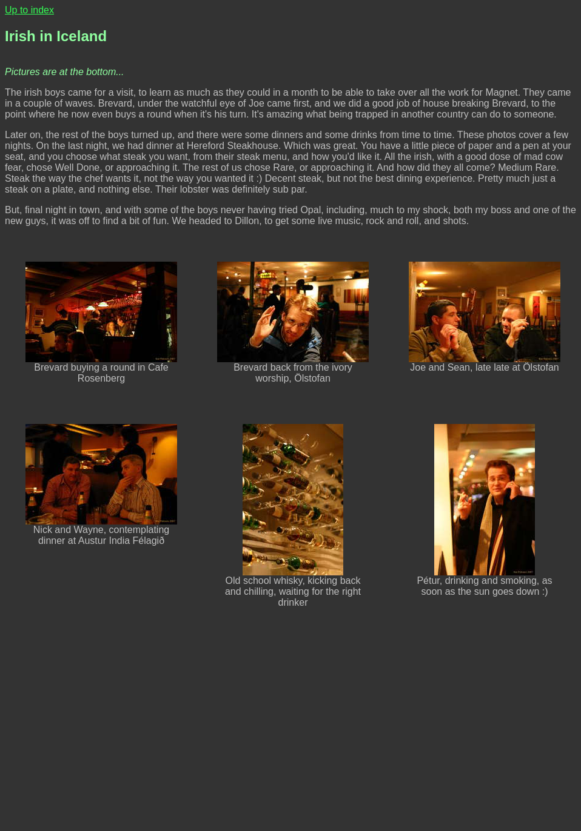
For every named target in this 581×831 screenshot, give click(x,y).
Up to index (29, 10)
